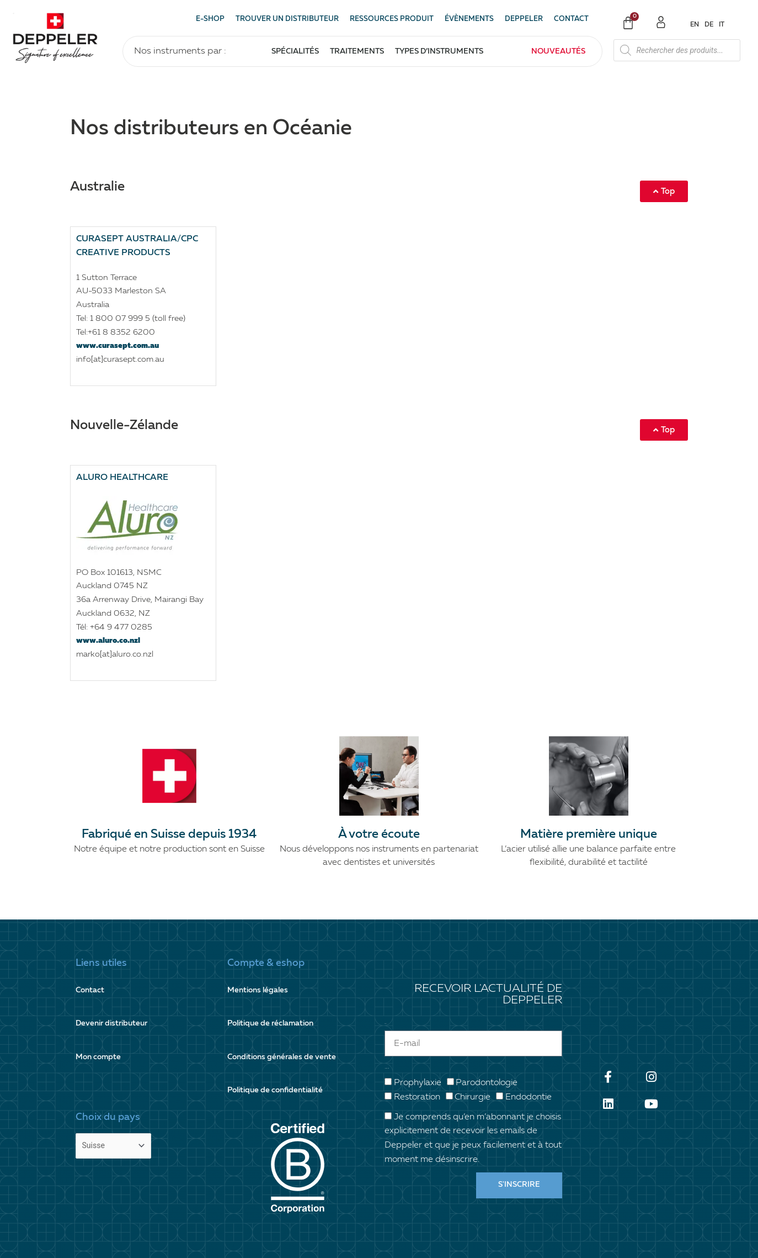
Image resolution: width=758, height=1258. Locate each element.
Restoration (417, 1074)
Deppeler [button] (524, 19)
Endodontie (528, 1074)
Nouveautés (558, 51)
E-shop (210, 19)
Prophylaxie (417, 1060)
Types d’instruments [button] (439, 51)
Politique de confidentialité (279, 1050)
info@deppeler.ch (610, 1228)
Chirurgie (472, 1074)
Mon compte (100, 1028)
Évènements (469, 19)
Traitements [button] (357, 51)
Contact (571, 19)
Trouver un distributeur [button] (287, 19)
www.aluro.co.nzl (110, 640)
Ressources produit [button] (392, 19)
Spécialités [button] (295, 51)
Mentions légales (259, 984)
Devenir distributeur (114, 1006)
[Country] (116, 1102)
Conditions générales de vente (285, 1028)
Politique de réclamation (274, 1006)
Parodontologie (486, 1060)
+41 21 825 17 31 (394, 1228)
